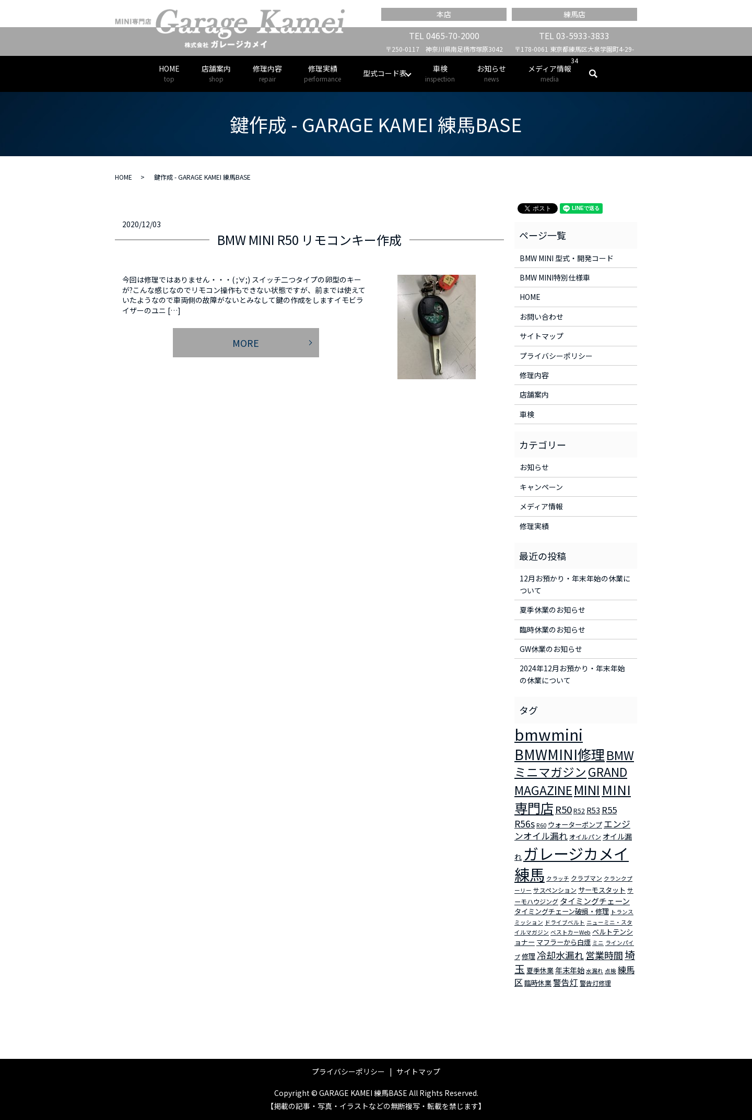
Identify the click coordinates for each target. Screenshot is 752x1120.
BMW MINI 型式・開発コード (567, 258)
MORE (245, 342)
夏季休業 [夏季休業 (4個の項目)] (540, 970)
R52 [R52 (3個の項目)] (579, 810)
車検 (440, 73)
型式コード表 (385, 73)
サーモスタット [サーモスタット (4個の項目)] (602, 890)
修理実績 (322, 73)
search (598, 73)
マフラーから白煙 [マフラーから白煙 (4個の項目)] (563, 942)
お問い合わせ (541, 316)
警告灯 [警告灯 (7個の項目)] (565, 982)
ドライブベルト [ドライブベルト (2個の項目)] (565, 922)
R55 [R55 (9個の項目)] (609, 809)
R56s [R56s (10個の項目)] (524, 823)
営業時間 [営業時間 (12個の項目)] (604, 955)
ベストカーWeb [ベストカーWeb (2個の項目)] (570, 932)
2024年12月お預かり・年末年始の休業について (572, 674)
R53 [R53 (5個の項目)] (593, 810)
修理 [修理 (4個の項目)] (528, 956)
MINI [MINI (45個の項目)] (587, 789)
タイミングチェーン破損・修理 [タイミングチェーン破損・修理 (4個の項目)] (561, 911)
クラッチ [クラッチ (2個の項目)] (557, 878)
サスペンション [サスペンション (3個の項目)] (555, 889)
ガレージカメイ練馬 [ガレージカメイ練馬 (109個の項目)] (571, 863)
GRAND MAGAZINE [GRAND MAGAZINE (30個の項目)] (570, 781)
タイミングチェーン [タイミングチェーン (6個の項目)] (595, 900)
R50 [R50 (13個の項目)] (563, 809)
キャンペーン (541, 487)
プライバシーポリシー (556, 356)
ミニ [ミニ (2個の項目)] (598, 943)
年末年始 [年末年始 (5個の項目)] (569, 970)
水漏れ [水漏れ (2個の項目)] (594, 971)
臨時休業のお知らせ (552, 629)
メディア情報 (549, 73)
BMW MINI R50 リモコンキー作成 (309, 239)
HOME (169, 73)
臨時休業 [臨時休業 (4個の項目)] (537, 983)
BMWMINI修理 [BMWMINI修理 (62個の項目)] (559, 754)
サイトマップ (541, 336)
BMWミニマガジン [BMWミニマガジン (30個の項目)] (574, 763)
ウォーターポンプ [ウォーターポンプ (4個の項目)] (575, 825)
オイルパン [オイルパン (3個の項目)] (585, 836)
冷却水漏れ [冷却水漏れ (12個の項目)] (560, 955)
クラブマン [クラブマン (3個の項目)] (586, 877)
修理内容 (267, 73)
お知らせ (491, 73)
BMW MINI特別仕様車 (555, 277)
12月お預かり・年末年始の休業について (575, 584)
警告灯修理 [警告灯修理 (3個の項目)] (595, 982)
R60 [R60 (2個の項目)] (541, 825)
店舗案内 (216, 73)
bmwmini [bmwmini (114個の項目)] (548, 734)
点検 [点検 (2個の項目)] (610, 971)
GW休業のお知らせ (551, 649)
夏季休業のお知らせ (552, 609)
